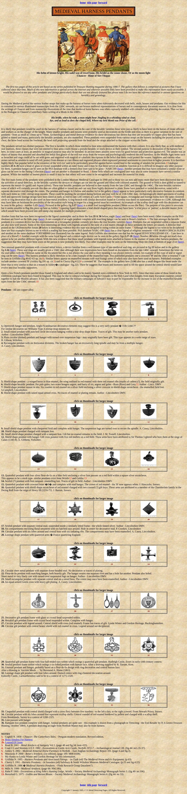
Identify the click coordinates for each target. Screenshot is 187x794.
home (83, 2)
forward (102, 2)
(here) (120, 168)
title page (92, 2)
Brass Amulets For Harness (19, 739)
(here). (41, 205)
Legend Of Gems (14, 742)
